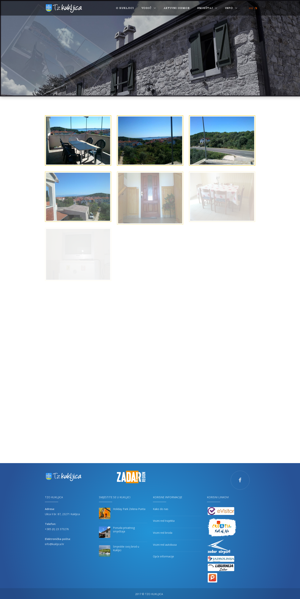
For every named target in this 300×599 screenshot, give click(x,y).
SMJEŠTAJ (205, 8)
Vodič (147, 8)
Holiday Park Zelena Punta (129, 508)
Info (229, 8)
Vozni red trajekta (164, 520)
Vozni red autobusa (165, 543)
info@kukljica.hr (54, 543)
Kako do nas (160, 508)
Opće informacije (163, 555)
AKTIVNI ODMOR (177, 8)
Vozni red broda (162, 532)
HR (253, 8)
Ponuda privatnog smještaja (124, 528)
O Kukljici (125, 8)
